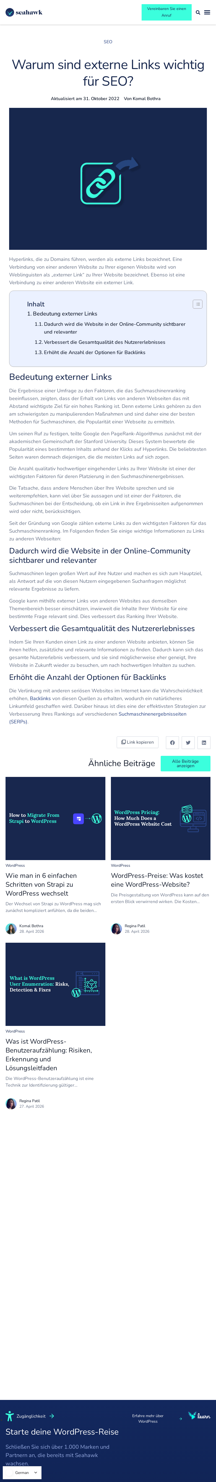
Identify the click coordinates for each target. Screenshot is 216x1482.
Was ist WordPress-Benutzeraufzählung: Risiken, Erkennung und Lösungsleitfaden (49, 1057)
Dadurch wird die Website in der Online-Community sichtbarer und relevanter (115, 330)
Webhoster (101, 1436)
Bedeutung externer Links (65, 316)
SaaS (53, 1423)
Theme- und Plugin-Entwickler (107, 1461)
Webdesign (143, 1442)
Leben (12, 1445)
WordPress (15, 868)
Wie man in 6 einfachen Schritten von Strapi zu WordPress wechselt (41, 887)
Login (179, 1434)
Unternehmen (62, 1401)
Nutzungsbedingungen (192, 1401)
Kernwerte (16, 1434)
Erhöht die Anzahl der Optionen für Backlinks (94, 355)
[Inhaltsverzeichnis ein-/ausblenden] (195, 306)
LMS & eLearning (65, 1451)
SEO (108, 44)
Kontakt (181, 1455)
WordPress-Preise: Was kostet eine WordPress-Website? (157, 882)
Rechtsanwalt (61, 1462)
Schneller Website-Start (146, 1410)
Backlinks (41, 701)
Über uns (15, 1401)
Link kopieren (139, 745)
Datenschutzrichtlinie (192, 1423)
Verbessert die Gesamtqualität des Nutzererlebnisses (104, 344)
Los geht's (184, 1445)
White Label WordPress (102, 1404)
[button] (172, 745)
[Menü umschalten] (207, 13)
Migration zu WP (148, 1463)
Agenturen (100, 1447)
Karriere (14, 1455)
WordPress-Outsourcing (102, 1422)
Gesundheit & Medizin (61, 1437)
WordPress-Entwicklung (144, 1427)
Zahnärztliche (61, 1473)
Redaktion (16, 1412)
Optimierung (144, 1453)
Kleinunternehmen (66, 1412)
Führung (14, 1423)
